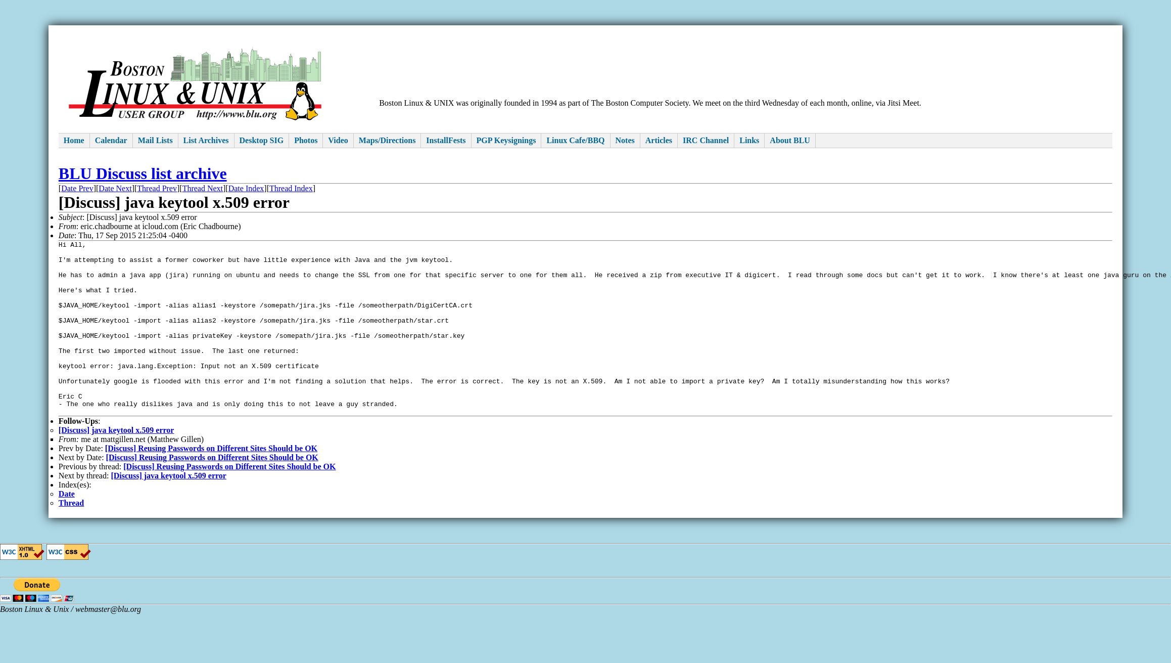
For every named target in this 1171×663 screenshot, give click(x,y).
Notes (625, 140)
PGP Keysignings (506, 140)
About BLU (790, 140)
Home (74, 140)
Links (749, 140)
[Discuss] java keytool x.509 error (116, 465)
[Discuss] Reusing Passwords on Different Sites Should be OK (211, 483)
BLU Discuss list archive (143, 173)
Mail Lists (155, 140)
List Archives (206, 140)
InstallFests (445, 140)
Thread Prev (157, 188)
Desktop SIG (262, 140)
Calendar (111, 140)
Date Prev (77, 188)
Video (338, 140)
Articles (658, 140)
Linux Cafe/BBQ (575, 140)
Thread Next (202, 188)
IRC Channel (706, 140)
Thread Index (291, 188)
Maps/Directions (387, 140)
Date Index (246, 188)
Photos (305, 140)
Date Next (115, 188)
